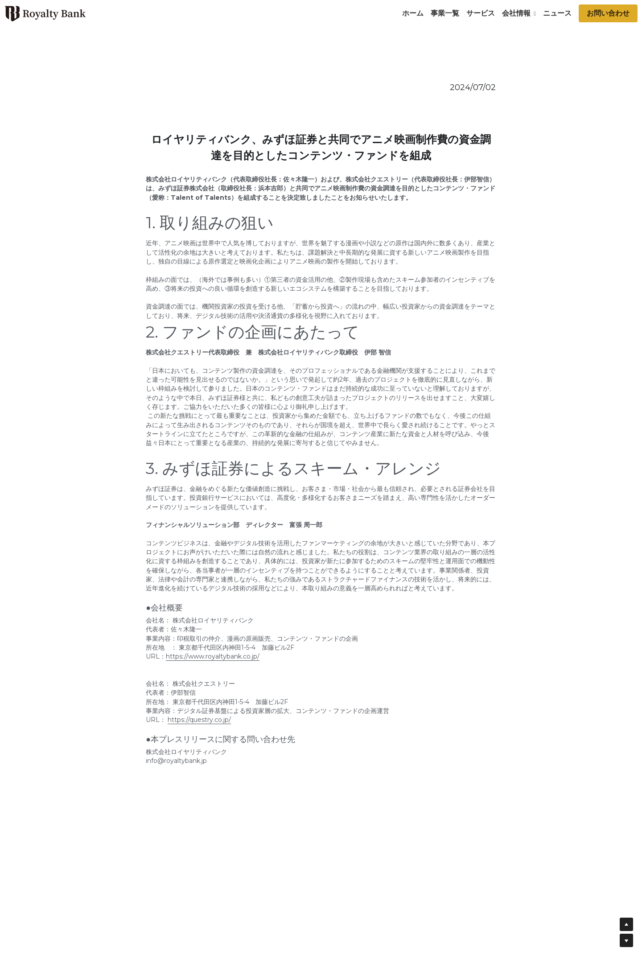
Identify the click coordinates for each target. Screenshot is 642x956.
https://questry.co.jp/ (199, 720)
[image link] (45, 12)
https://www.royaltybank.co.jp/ (212, 656)
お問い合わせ (608, 13)
